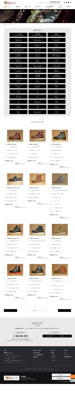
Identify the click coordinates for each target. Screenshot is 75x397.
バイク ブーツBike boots (37, 55)
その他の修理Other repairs (37, 76)
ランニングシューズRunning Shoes (18, 45)
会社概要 (53, 369)
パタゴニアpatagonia (18, 107)
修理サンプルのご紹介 (37, 363)
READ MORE (17, 166)
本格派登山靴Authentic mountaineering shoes (37, 35)
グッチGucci (37, 96)
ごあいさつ (54, 367)
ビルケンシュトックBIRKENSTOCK (37, 102)
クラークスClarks (37, 107)
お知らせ (46, 2)
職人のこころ (53, 363)
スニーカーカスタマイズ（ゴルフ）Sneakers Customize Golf (18, 50)
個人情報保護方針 (28, 382)
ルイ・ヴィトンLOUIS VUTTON (18, 96)
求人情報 (53, 373)
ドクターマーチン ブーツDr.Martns (18, 86)
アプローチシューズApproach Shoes (18, 40)
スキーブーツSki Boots (37, 60)
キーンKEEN (37, 91)
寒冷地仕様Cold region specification (56, 76)
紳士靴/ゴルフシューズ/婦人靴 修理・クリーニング (14, 373)
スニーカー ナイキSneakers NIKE (18, 65)
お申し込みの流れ (36, 365)
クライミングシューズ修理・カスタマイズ (12, 369)
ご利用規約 (35, 382)
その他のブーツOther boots (56, 71)
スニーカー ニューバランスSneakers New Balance (37, 65)
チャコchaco (18, 102)
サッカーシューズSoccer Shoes (37, 50)
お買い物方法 (40, 382)
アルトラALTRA (56, 112)
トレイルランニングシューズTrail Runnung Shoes (37, 40)
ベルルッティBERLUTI (56, 96)
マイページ (41, 3)
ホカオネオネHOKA (56, 86)
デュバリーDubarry (18, 112)
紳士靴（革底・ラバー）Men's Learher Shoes (56, 50)
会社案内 (41, 2)
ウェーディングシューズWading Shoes (37, 45)
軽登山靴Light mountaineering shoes (56, 35)
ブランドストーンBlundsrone (56, 107)
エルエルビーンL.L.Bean (56, 102)
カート (23, 382)
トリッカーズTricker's (18, 91)
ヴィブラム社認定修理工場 (38, 367)
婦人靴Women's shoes (18, 55)
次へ (64, 323)
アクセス (53, 371)
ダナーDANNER (56, 81)
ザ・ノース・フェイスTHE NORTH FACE (37, 112)
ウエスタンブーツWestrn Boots (18, 60)
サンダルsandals (56, 60)
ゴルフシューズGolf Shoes (56, 45)
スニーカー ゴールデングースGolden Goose (18, 71)
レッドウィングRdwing (18, 81)
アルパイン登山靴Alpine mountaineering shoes (18, 35)
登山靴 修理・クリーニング (10, 367)
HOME (5, 363)
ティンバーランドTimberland (37, 86)
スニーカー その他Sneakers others (37, 71)
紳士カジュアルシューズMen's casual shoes (56, 55)
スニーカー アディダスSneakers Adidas (56, 65)
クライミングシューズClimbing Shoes (56, 40)
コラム (46, 3)
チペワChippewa (37, 81)
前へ (10, 323)
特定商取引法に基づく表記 (48, 382)
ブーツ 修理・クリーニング (10, 371)
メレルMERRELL (56, 91)
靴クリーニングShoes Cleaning (18, 76)
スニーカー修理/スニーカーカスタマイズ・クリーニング (15, 375)
